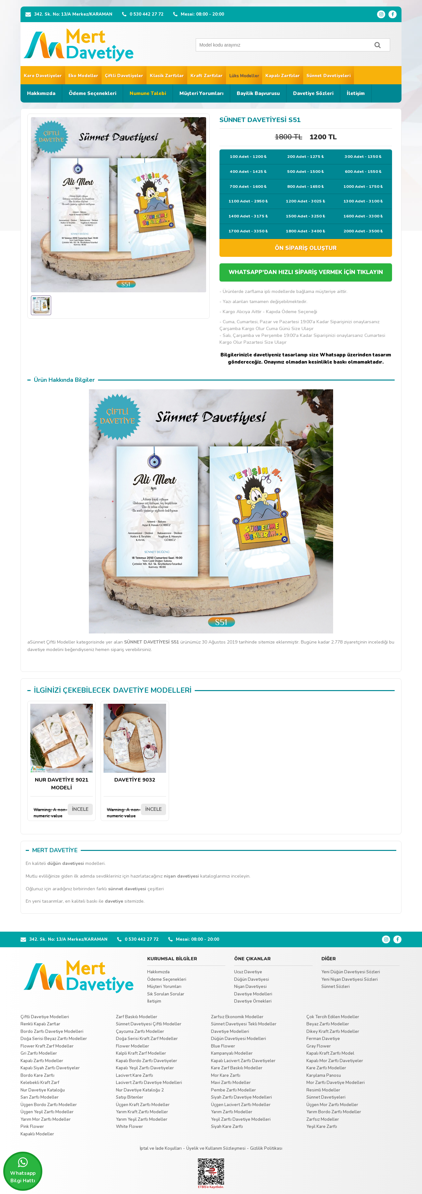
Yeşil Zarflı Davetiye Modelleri (241, 1119)
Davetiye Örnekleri (253, 1001)
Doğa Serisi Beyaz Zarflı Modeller (54, 1039)
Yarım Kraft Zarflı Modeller (142, 1112)
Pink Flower (32, 1127)
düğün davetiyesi (65, 863)
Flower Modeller (132, 1046)
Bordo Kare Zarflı (37, 1075)
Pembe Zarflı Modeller (233, 1090)
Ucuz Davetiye (248, 972)
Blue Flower (223, 1046)
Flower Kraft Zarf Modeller (47, 1046)
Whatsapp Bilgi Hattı (22, 1170)
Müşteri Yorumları (201, 93)
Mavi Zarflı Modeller (231, 1083)
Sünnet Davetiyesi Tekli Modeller (243, 1024)
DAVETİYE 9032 (135, 744)
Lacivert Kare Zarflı (134, 1075)
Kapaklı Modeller (37, 1134)
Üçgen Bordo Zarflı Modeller (49, 1105)
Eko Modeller (83, 76)
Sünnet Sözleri (335, 987)
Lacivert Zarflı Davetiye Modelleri (149, 1083)
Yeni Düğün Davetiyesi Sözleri (350, 972)
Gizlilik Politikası (266, 1148)
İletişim (356, 93)
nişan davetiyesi (181, 876)
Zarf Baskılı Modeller (136, 1017)
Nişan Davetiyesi (250, 987)
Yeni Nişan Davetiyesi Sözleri (349, 979)
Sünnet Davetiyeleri (328, 76)
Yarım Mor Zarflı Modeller (46, 1119)
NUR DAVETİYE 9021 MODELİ (61, 747)
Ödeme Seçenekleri (92, 93)
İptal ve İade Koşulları (161, 1148)
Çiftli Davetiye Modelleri (45, 1017)
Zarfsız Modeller (322, 1119)
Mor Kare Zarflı (225, 1075)
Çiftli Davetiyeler (124, 76)
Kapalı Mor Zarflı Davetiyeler (334, 1061)
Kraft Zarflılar (206, 76)
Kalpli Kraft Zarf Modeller (141, 1053)
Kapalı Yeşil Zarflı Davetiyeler (145, 1068)
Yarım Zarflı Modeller (231, 1112)
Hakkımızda (41, 93)
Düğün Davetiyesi (251, 979)
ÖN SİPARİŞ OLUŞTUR (306, 248)
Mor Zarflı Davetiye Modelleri (335, 1083)
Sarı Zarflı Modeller (40, 1097)
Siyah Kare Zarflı (227, 1127)
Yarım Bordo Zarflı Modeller (333, 1112)
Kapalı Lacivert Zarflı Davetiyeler (243, 1061)
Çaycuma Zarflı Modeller (140, 1031)
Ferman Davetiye (323, 1039)
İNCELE (80, 809)
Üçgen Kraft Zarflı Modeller (143, 1105)
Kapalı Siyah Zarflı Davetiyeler (50, 1068)
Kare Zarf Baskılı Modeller (236, 1068)
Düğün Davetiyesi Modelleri (238, 1039)
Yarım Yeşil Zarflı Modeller (141, 1119)
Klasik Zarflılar (167, 76)
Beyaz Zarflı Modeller (327, 1024)
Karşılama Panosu (323, 1075)
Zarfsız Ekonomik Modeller (237, 1017)
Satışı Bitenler (129, 1097)
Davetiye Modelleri (253, 994)
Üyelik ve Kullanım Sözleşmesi (216, 1148)
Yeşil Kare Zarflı (321, 1127)
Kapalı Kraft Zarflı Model (330, 1053)
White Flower (129, 1127)
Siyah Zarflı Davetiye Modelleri (241, 1097)
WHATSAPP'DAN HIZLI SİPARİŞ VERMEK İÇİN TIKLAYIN (306, 272)
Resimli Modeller (323, 1090)
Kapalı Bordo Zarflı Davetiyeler (146, 1061)
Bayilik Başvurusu (258, 93)
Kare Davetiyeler (43, 76)
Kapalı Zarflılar (282, 76)
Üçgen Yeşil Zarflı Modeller (47, 1112)
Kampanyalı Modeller (232, 1053)
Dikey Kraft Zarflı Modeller (332, 1031)
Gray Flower (318, 1046)
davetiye (114, 901)
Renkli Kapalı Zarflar (40, 1024)
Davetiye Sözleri (313, 93)
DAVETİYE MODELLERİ (152, 690)
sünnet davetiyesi (127, 889)
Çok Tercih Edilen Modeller (332, 1017)
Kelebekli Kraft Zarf (40, 1083)
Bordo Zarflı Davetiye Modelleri (52, 1031)
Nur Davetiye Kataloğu (43, 1090)
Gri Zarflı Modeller (39, 1053)
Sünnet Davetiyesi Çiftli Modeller (148, 1024)
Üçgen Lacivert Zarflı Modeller (241, 1105)
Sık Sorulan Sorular (165, 994)
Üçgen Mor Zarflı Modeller (332, 1105)
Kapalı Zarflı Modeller (42, 1061)
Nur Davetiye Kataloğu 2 (140, 1090)
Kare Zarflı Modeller (326, 1068)
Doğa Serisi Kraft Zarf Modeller (147, 1039)
